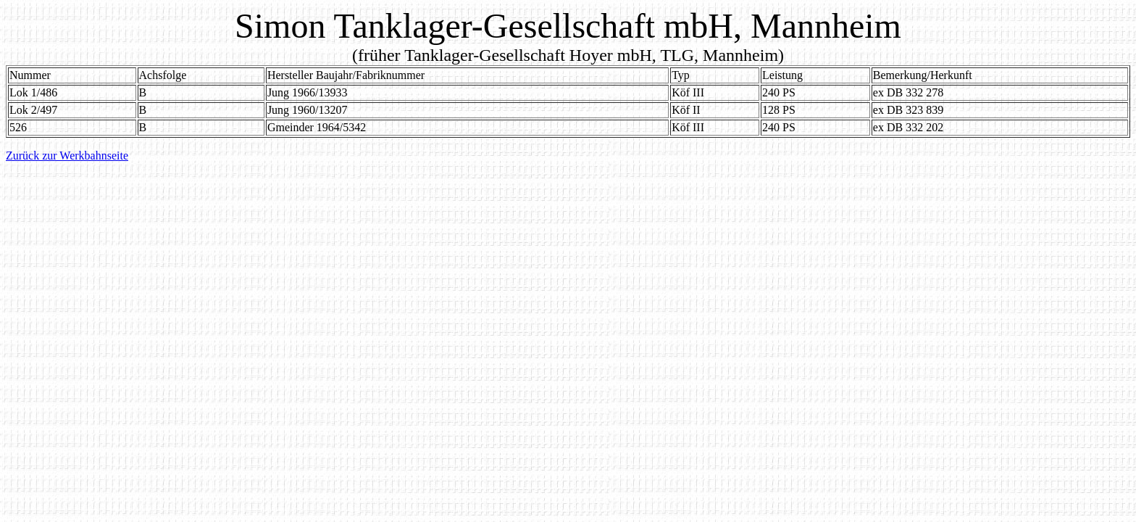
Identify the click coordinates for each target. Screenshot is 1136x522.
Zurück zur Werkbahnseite (67, 155)
